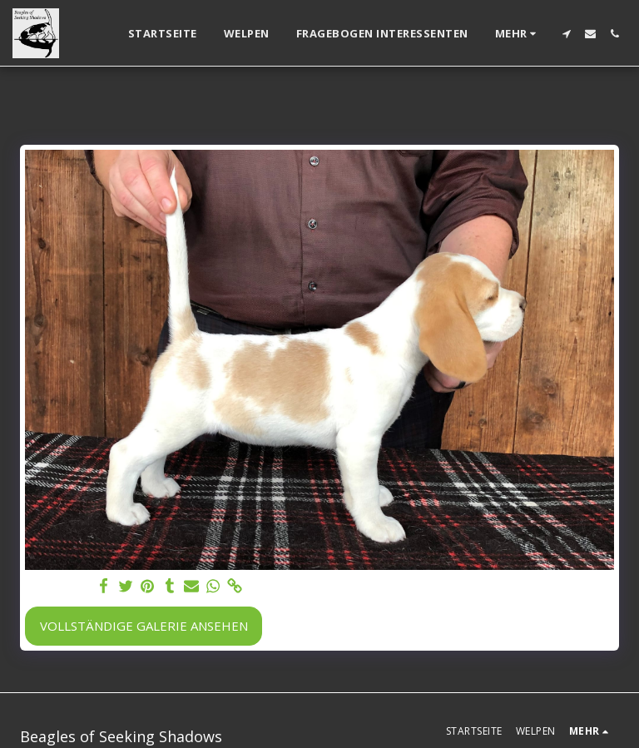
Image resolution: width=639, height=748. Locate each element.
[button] (566, 33)
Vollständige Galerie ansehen (144, 625)
